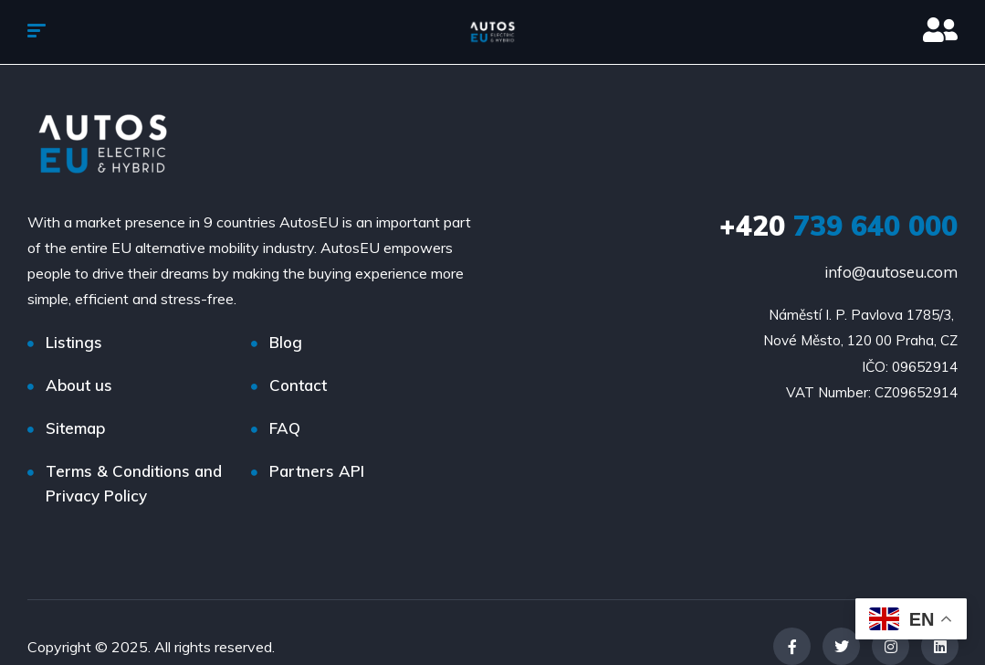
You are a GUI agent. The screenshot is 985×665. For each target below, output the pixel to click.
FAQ (284, 428)
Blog (285, 342)
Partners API (316, 470)
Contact (298, 385)
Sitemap (75, 428)
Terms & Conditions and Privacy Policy (134, 483)
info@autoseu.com (891, 271)
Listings (74, 342)
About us (79, 385)
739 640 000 (838, 225)
